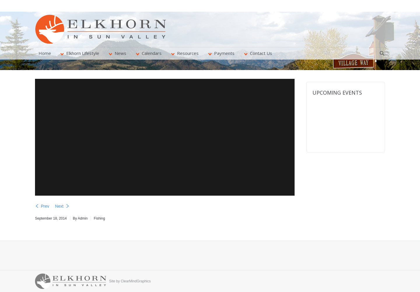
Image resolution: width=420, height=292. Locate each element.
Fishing (99, 218)
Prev (45, 206)
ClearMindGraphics (136, 281)
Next (59, 206)
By (80, 218)
